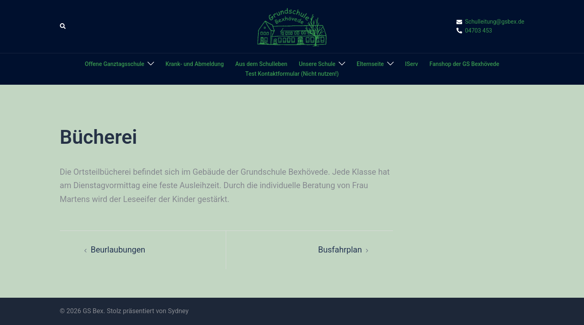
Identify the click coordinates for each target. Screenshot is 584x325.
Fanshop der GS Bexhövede (464, 64)
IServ (411, 64)
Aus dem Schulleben (261, 64)
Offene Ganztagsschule (114, 64)
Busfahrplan (340, 250)
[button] (63, 26)
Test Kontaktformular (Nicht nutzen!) (292, 73)
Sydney (178, 311)
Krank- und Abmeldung (194, 64)
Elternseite (370, 64)
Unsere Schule (317, 64)
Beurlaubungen (118, 250)
